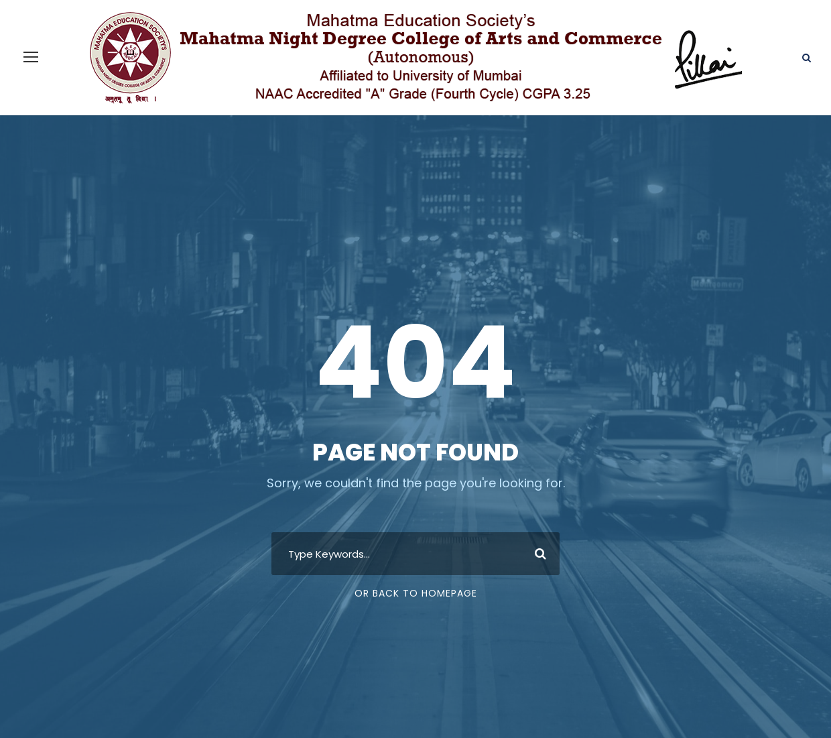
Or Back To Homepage (416, 561)
